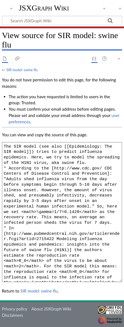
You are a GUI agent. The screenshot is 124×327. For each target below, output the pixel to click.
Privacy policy (14, 308)
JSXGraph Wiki (44, 8)
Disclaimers (12, 315)
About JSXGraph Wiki (51, 308)
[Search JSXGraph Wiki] (62, 20)
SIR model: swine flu (22, 70)
